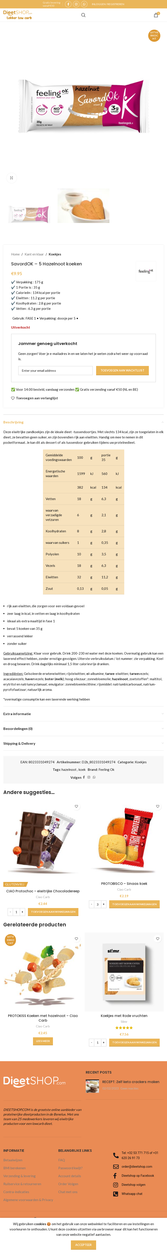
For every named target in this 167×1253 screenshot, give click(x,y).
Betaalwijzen (12, 1160)
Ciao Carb (43, 897)
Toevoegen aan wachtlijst (122, 370)
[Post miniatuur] (92, 1086)
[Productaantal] (16, 912)
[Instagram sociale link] (76, 4)
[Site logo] (17, 15)
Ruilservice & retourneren (22, 1184)
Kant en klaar (34, 254)
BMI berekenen (14, 1168)
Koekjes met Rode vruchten (124, 1015)
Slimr (124, 1021)
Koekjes (55, 254)
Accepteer (83, 1245)
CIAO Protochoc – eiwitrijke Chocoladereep (43, 891)
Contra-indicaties (16, 1192)
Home (15, 254)
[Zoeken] (83, 15)
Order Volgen (68, 1184)
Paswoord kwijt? (70, 1168)
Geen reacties (129, 1088)
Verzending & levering (19, 1176)
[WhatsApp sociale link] (84, 4)
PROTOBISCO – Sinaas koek (124, 883)
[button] (53, 912)
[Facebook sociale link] (68, 4)
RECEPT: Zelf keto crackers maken (130, 1082)
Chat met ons (68, 1192)
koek (82, 769)
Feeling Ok (106, 769)
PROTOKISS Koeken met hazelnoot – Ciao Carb (43, 1018)
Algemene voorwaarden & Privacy (28, 1200)
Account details (69, 1176)
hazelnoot (69, 769)
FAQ (61, 1160)
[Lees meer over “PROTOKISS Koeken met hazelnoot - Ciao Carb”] (43, 1041)
